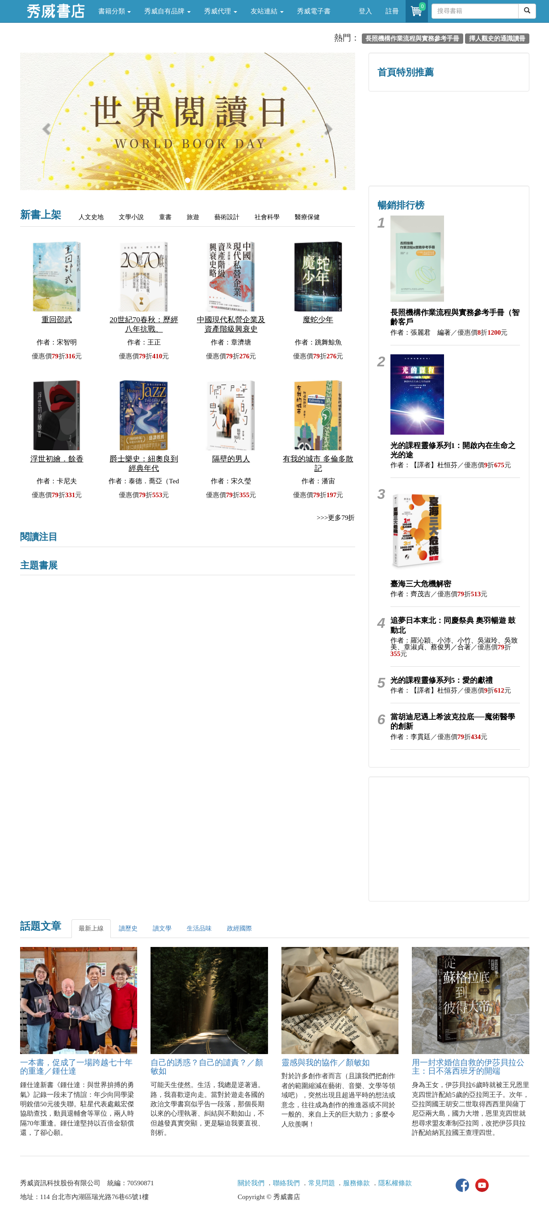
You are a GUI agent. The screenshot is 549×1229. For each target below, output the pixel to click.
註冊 (392, 11)
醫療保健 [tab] (307, 217)
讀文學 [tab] (162, 928)
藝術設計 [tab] (226, 217)
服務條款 (356, 1183)
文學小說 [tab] (131, 217)
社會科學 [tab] (267, 217)
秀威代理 (220, 11)
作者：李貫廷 (410, 736)
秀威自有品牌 (167, 11)
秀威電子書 (314, 11)
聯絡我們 (286, 1183)
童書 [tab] (165, 217)
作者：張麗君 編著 (420, 332)
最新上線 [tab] (91, 928)
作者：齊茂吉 (410, 594)
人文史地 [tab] (91, 217)
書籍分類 (114, 11)
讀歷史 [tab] (128, 928)
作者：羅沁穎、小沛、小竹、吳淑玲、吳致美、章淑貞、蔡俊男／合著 (454, 644)
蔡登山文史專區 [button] (408, 157)
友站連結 (267, 11)
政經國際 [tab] (239, 928)
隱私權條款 (395, 1183)
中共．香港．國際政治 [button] (489, 157)
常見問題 (321, 1183)
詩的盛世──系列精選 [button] (488, 119)
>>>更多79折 (336, 517)
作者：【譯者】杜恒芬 (423, 465)
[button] (45, 126)
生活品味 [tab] (199, 928)
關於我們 (251, 1183)
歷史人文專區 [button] (409, 119)
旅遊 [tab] (193, 217)
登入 (365, 11)
